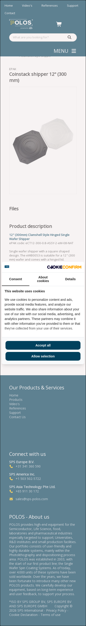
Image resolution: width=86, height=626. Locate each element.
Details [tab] (70, 279)
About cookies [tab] (43, 279)
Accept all (42, 345)
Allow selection (43, 356)
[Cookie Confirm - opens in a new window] (64, 267)
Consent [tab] (15, 279)
